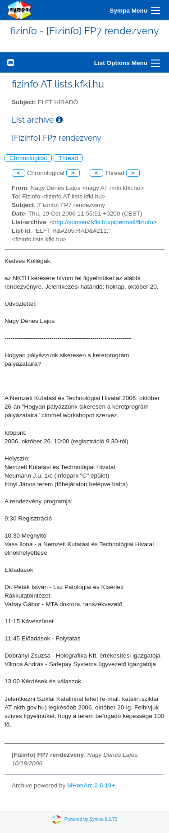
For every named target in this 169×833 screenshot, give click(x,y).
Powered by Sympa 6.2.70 (90, 819)
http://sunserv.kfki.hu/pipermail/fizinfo (103, 222)
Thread (68, 158)
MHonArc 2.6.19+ (91, 785)
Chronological (28, 158)
